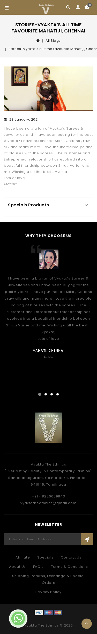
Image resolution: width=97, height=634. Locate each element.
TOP (86, 624)
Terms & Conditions (69, 566)
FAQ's (38, 566)
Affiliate (23, 557)
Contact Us (71, 557)
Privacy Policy (48, 591)
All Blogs (53, 40)
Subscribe (87, 539)
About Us (17, 566)
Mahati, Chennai (49, 350)
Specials (45, 557)
